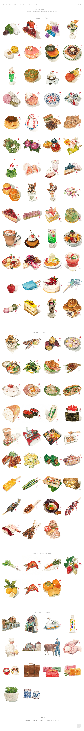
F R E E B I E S (29, 4)
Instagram (43, 9)
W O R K (10, 4)
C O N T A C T (37, 4)
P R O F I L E (4, 4)
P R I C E (22, 4)
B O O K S (16, 4)
